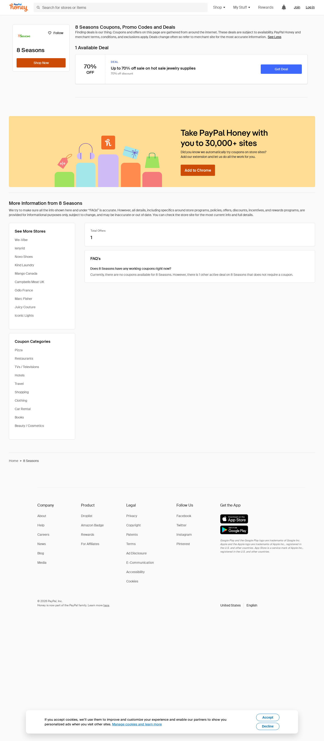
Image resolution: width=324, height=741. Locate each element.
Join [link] (297, 7)
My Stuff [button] (242, 7)
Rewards (265, 7)
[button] (238, 605)
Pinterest (183, 544)
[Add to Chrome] (198, 170)
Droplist (86, 516)
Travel (19, 384)
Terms (131, 544)
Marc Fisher (23, 299)
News (41, 544)
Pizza (19, 350)
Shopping (22, 392)
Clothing (21, 400)
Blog (40, 553)
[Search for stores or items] (121, 7)
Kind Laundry (24, 265)
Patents (132, 534)
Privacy (131, 516)
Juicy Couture (25, 307)
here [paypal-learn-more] (106, 605)
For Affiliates (90, 544)
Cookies (132, 581)
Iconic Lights (24, 315)
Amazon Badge (92, 525)
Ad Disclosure (136, 553)
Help (40, 525)
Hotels (20, 375)
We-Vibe (21, 240)
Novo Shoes (24, 257)
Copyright (133, 525)
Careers (43, 534)
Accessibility (135, 572)
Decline (268, 726)
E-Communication (140, 562)
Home (13, 461)
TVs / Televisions (27, 367)
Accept (267, 717)
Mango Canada (26, 273)
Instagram (184, 534)
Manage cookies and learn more (137, 724)
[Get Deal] (281, 69)
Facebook (183, 516)
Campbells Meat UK (29, 282)
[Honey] (18, 8)
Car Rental (23, 409)
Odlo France (24, 290)
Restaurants (24, 358)
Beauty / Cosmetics (29, 426)
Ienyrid (20, 248)
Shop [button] (219, 7)
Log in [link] (310, 7)
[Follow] (55, 33)
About (41, 516)
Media (41, 562)
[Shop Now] (41, 62)
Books (19, 417)
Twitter (181, 525)
